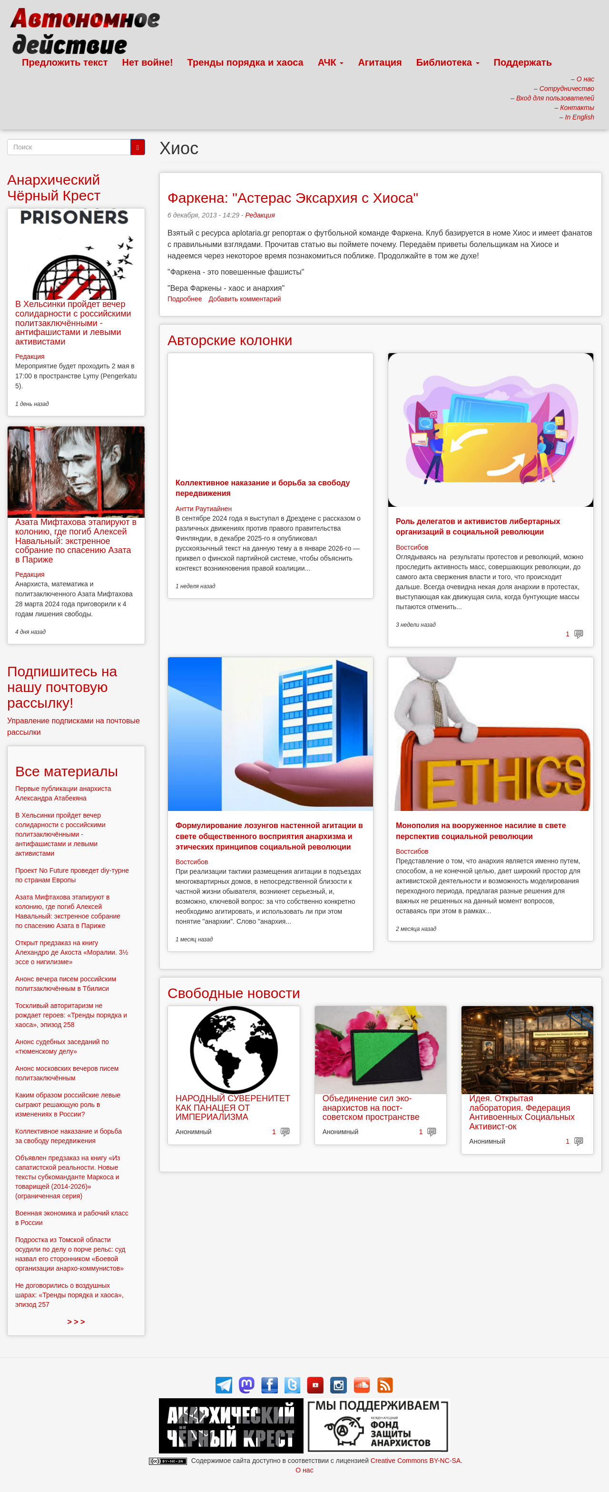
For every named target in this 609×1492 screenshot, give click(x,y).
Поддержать (523, 62)
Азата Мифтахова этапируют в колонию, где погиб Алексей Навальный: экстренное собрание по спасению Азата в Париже (76, 540)
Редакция (260, 215)
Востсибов (412, 547)
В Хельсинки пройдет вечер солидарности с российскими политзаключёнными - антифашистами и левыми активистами (73, 322)
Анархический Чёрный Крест (53, 187)
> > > (76, 1322)
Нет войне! (147, 62)
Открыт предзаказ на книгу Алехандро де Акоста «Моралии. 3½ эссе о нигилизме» (71, 952)
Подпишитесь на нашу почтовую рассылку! (62, 687)
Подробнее (184, 299)
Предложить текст (65, 62)
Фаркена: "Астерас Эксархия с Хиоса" (292, 198)
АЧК (331, 62)
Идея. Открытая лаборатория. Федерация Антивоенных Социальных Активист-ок (522, 1112)
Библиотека (448, 62)
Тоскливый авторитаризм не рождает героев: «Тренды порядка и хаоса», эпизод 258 (71, 1015)
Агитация (380, 62)
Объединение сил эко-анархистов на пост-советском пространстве (371, 1108)
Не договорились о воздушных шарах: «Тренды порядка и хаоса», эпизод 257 (69, 1295)
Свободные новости (233, 993)
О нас (304, 1470)
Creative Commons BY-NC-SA (416, 1460)
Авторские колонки (229, 340)
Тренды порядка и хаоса (245, 62)
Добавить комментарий (245, 299)
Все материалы (66, 771)
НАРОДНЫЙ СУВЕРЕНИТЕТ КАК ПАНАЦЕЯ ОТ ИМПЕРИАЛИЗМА (233, 1108)
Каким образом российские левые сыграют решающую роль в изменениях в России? (67, 1104)
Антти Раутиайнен (204, 509)
